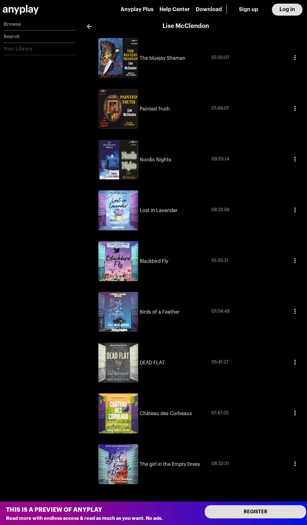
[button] (39, 24)
